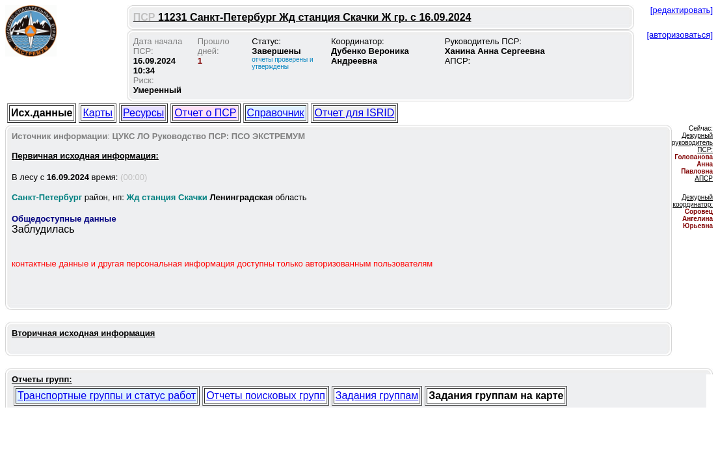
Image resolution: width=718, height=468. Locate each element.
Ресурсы (143, 112)
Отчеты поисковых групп (265, 395)
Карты (98, 112)
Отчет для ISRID (355, 112)
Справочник (275, 112)
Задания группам (377, 395)
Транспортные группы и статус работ (107, 395)
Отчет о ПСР (205, 112)
